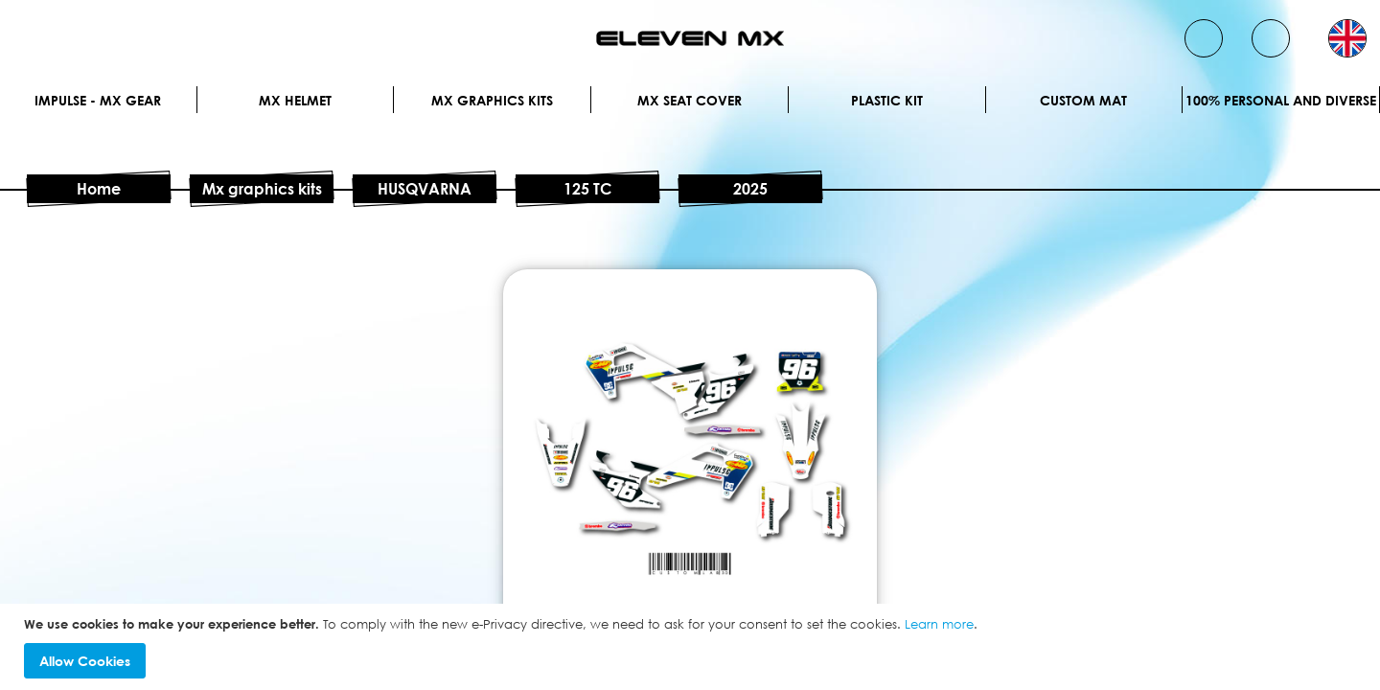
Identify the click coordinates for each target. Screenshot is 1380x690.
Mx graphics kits (492, 100)
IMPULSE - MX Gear (97, 100)
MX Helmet (295, 100)
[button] (1347, 38)
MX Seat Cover (689, 100)
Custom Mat (1083, 100)
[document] (692, 647)
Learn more (939, 624)
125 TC (587, 188)
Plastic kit (887, 100)
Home (99, 188)
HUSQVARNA (425, 188)
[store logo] (690, 38)
